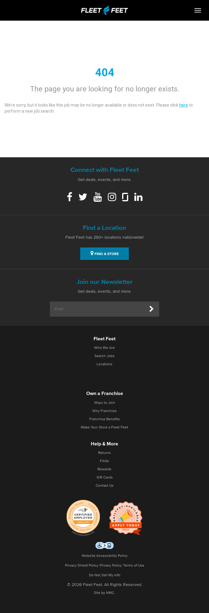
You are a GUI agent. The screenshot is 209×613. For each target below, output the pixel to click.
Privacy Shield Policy (81, 565)
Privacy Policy (111, 565)
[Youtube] (98, 197)
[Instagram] (112, 197)
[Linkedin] (138, 197)
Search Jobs (104, 356)
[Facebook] (69, 197)
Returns (104, 453)
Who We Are (104, 348)
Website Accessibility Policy (105, 556)
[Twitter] (82, 197)
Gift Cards (105, 477)
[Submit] (151, 309)
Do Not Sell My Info (104, 575)
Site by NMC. (104, 593)
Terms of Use (133, 565)
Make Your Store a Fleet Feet (104, 427)
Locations (104, 364)
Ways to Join (104, 403)
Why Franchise (104, 411)
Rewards (104, 469)
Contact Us (105, 486)
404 (104, 72)
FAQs (104, 461)
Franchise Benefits (104, 419)
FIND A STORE (105, 253)
